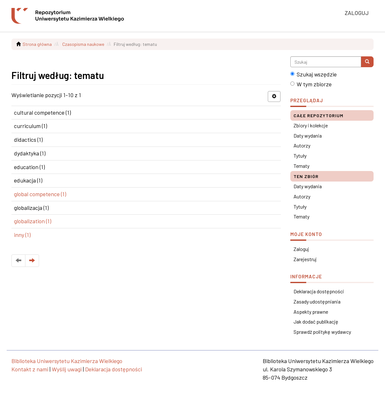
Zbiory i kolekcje (311, 125)
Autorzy (302, 145)
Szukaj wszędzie (313, 74)
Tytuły (300, 156)
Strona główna (37, 44)
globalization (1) (32, 221)
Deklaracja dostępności (319, 291)
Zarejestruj (305, 259)
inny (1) (22, 234)
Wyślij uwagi (67, 369)
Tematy (301, 166)
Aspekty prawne (311, 312)
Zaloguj (301, 249)
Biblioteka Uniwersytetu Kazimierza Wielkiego (66, 360)
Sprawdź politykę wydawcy (322, 332)
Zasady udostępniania (317, 301)
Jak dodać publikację (316, 321)
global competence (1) (40, 193)
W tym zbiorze (311, 84)
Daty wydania (308, 135)
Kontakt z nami (29, 369)
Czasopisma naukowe (83, 44)
